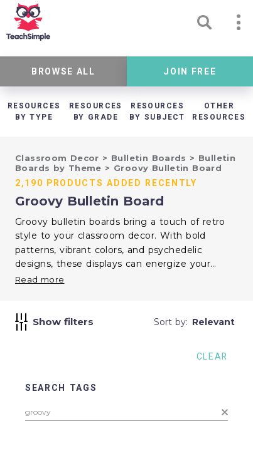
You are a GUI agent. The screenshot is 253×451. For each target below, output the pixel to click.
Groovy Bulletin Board (168, 168)
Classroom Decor (58, 158)
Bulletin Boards (150, 158)
